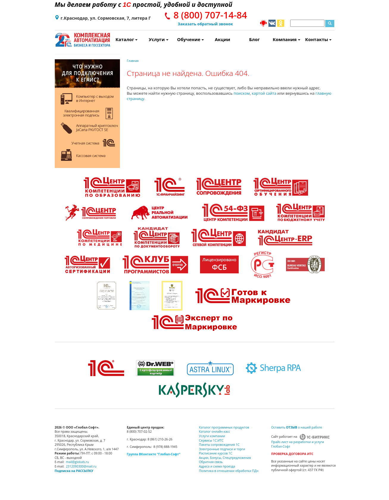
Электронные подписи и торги (222, 449)
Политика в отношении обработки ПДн (229, 471)
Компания (286, 39)
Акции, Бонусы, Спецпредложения (225, 458)
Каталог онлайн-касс (214, 431)
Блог (254, 39)
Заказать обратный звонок (205, 24)
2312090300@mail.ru (81, 466)
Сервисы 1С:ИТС (211, 440)
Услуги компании (212, 436)
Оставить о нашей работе (296, 427)
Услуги (158, 39)
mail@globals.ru (77, 462)
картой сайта (264, 93)
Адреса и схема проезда (217, 466)
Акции (222, 39)
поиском (242, 93)
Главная (133, 61)
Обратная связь (211, 462)
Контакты (318, 39)
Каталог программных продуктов (224, 427)
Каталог (126, 39)
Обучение (190, 39)
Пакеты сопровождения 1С (219, 445)
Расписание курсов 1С (215, 453)
